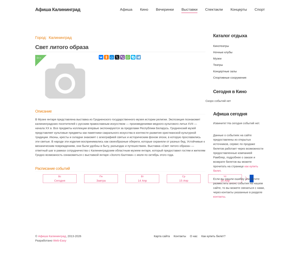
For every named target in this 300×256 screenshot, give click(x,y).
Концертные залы (225, 71)
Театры (218, 64)
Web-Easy (59, 240)
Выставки (189, 9)
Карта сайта (162, 236)
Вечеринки (165, 9)
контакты (219, 196)
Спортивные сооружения (229, 77)
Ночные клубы (222, 52)
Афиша (126, 9)
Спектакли (214, 9)
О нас (193, 236)
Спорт (260, 9)
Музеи (217, 58)
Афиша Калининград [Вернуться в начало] (57, 9)
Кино (144, 9)
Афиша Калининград (52, 236)
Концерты (239, 9)
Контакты (180, 236)
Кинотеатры (221, 45)
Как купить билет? (213, 236)
